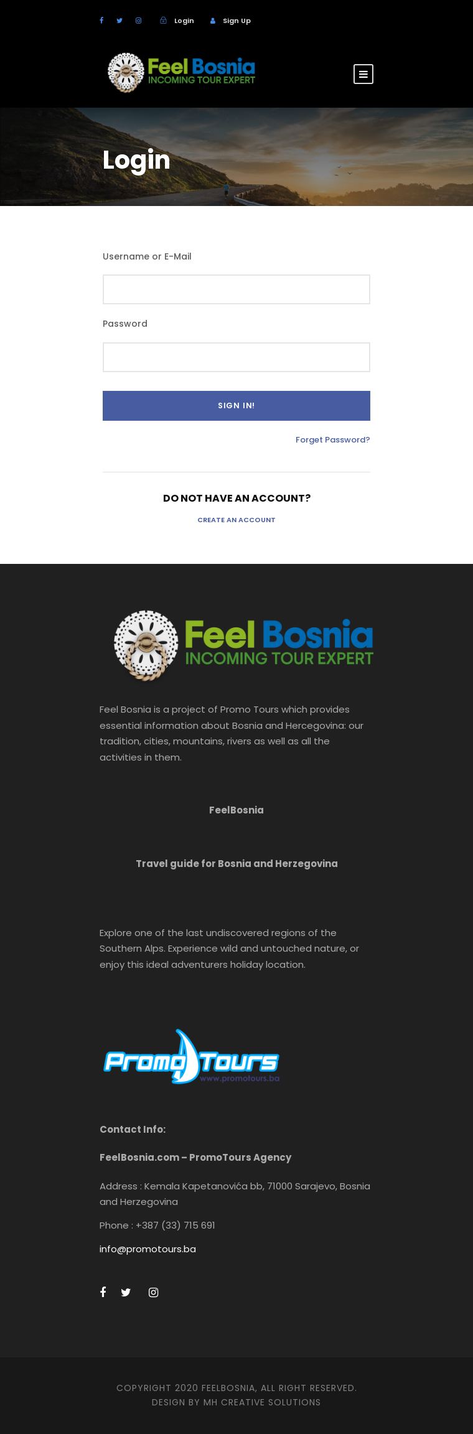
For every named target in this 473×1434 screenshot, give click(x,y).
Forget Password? (333, 440)
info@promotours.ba (148, 1248)
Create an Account (236, 520)
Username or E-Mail (147, 256)
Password (125, 323)
